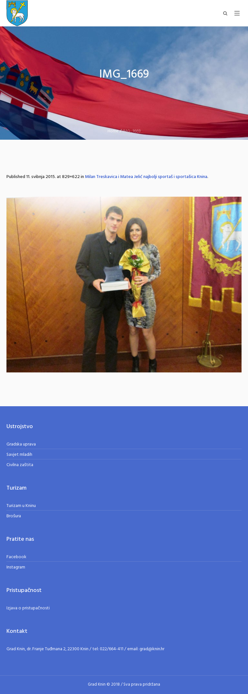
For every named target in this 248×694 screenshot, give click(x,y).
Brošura (13, 516)
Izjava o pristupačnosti (28, 608)
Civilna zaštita (19, 465)
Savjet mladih (19, 454)
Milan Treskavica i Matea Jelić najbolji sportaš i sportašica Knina (146, 177)
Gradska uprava (21, 444)
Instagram (15, 567)
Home (113, 131)
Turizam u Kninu (21, 506)
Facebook (16, 557)
